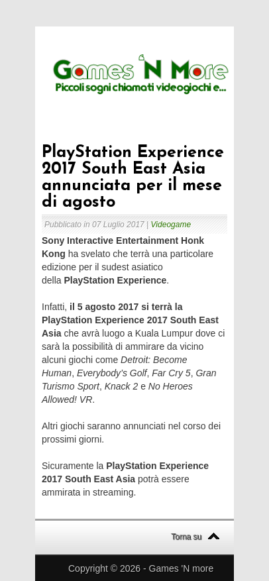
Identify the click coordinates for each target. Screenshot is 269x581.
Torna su (186, 536)
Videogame (171, 224)
